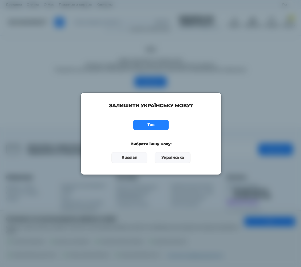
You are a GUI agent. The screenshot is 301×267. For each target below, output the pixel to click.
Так (150, 125)
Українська (172, 157)
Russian (129, 157)
